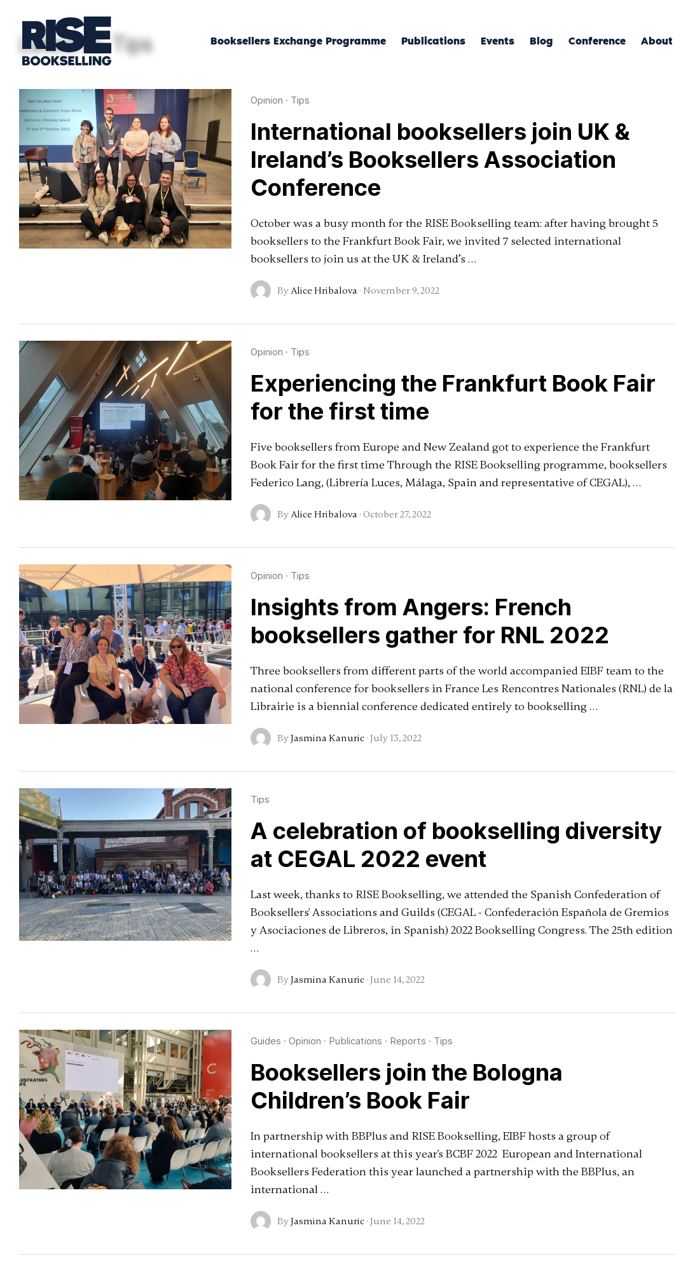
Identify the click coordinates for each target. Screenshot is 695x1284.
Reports (408, 1041)
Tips (300, 100)
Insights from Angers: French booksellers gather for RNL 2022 (430, 621)
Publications (355, 1041)
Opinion (267, 100)
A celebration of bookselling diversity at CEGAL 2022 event (456, 845)
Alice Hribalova (324, 290)
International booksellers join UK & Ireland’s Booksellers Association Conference (440, 159)
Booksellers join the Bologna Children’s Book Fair (407, 1086)
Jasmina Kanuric (327, 738)
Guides (266, 1041)
